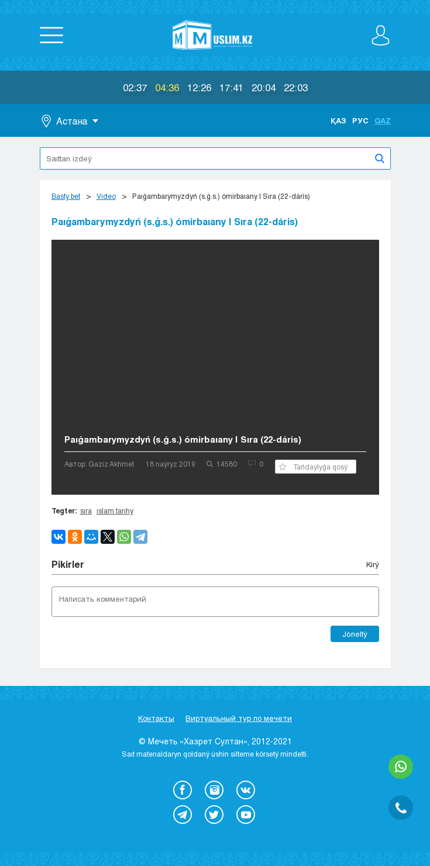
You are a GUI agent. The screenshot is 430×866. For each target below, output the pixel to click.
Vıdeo (106, 196)
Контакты (156, 718)
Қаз (338, 120)
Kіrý (372, 564)
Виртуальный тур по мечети (238, 718)
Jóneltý (354, 634)
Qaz (382, 120)
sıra (86, 510)
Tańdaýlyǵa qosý (313, 467)
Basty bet (65, 196)
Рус (360, 120)
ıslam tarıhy (115, 510)
